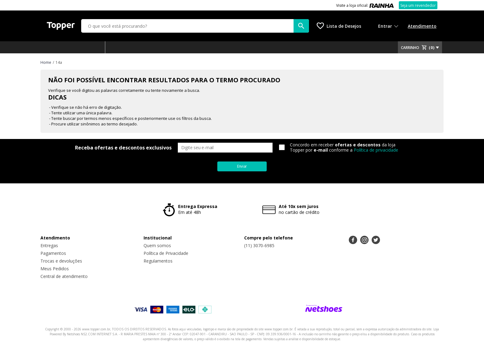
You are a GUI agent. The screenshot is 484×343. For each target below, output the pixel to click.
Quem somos (157, 245)
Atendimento (422, 26)
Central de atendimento (64, 276)
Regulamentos (158, 261)
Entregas (49, 245)
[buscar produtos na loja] (301, 26)
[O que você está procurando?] (195, 26)
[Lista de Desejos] (339, 26)
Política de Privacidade (166, 253)
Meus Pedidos (54, 269)
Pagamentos (53, 253)
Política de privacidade (376, 150)
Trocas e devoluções (61, 261)
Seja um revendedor (418, 5)
